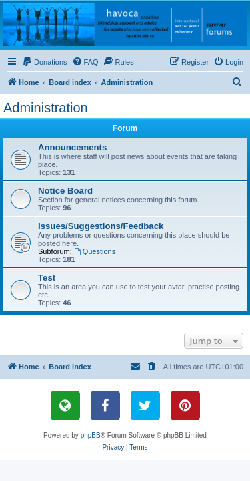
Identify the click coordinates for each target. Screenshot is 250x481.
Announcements (72, 147)
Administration (45, 107)
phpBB (91, 435)
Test (46, 278)
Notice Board (65, 191)
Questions (94, 251)
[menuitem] (44, 62)
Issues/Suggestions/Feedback (100, 226)
